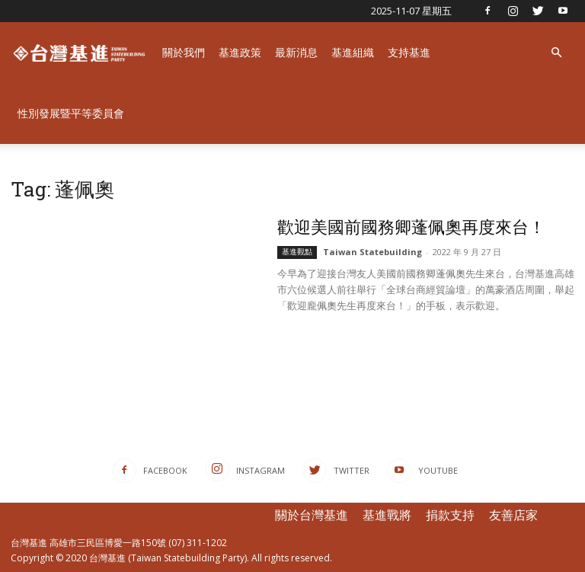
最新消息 (296, 52)
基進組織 (352, 52)
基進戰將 (387, 515)
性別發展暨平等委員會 (71, 113)
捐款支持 (450, 515)
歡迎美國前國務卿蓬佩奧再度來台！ (411, 227)
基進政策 (240, 52)
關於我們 (183, 52)
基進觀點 (297, 252)
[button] (556, 53)
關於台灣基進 (311, 515)
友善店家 (513, 515)
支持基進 (409, 52)
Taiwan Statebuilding (372, 251)
